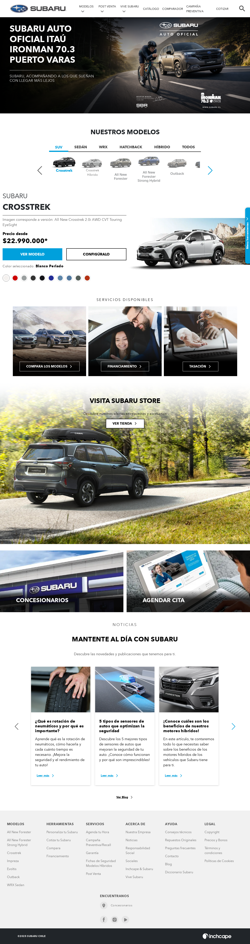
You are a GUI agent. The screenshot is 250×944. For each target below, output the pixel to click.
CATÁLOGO (151, 9)
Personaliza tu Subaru (62, 832)
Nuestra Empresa (138, 832)
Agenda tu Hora (97, 832)
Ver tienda (125, 424)
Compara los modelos (49, 366)
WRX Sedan (15, 885)
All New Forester (19, 832)
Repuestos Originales (180, 840)
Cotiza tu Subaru (58, 840)
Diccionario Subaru (179, 872)
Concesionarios (116, 905)
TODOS (188, 147)
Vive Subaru (134, 877)
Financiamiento (125, 366)
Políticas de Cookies (219, 861)
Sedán (80, 147)
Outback (13, 877)
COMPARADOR (172, 9)
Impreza (13, 861)
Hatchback (131, 147)
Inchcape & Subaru (139, 869)
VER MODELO (32, 254)
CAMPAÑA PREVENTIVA (195, 9)
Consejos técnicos (178, 832)
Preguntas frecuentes (180, 848)
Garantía (92, 853)
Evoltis (11, 869)
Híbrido (162, 147)
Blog (168, 864)
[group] (64, 169)
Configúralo (96, 254)
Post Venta (93, 874)
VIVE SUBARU (129, 6)
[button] (210, 169)
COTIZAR (222, 9)
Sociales (132, 861)
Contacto (172, 856)
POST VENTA (107, 6)
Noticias (131, 840)
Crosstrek (14, 853)
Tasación (200, 366)
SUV (58, 147)
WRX (103, 147)
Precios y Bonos (216, 840)
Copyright (212, 832)
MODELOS (86, 6)
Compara (53, 848)
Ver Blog (125, 797)
